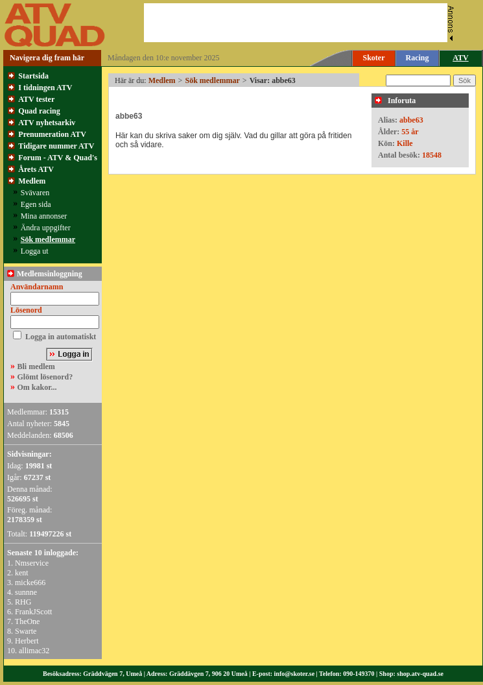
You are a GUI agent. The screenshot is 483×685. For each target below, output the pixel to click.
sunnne (26, 592)
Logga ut (35, 251)
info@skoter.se (294, 673)
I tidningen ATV (45, 87)
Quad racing (39, 110)
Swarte (25, 631)
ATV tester (36, 99)
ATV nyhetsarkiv (46, 122)
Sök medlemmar (48, 239)
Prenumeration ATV (52, 134)
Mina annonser (44, 216)
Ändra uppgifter (46, 227)
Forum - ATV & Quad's (57, 157)
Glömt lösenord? (45, 376)
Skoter (374, 57)
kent (22, 572)
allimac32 (34, 650)
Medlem (31, 181)
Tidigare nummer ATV (56, 145)
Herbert (27, 640)
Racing (417, 57)
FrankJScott (33, 611)
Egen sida (36, 204)
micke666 (30, 582)
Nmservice (32, 563)
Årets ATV (36, 169)
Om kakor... (37, 387)
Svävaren (35, 192)
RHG (23, 602)
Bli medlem (36, 366)
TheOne (27, 621)
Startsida (33, 75)
